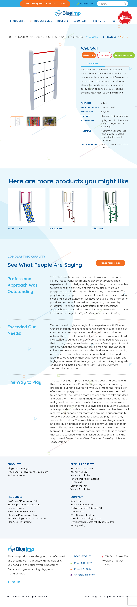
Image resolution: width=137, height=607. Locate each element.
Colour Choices (16, 508)
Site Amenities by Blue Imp (22, 512)
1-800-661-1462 (81, 556)
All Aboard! (76, 482)
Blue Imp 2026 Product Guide (24, 505)
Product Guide (40, 21)
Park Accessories (16, 475)
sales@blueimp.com (83, 575)
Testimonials (77, 512)
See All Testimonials (110, 263)
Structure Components (56, 37)
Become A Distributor (82, 505)
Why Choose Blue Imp (83, 515)
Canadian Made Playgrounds (86, 519)
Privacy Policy (78, 525)
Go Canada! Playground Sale (23, 501)
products (17, 21)
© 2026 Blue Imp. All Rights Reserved (27, 596)
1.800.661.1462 (85, 3)
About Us (76, 501)
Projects (62, 21)
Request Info (89, 55)
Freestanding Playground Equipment (28, 472)
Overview (92, 63)
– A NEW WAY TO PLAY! (45, 3)
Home (11, 37)
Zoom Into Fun (79, 472)
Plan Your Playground (20, 522)
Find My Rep (100, 21)
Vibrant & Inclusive (80, 475)
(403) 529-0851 (81, 569)
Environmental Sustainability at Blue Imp (92, 522)
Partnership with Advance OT (86, 508)
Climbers (78, 37)
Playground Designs (28, 37)
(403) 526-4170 (81, 562)
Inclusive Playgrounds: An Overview (27, 519)
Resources (80, 21)
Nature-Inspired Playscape (85, 479)
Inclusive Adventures (82, 468)
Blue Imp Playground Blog (22, 515)
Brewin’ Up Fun (79, 486)
